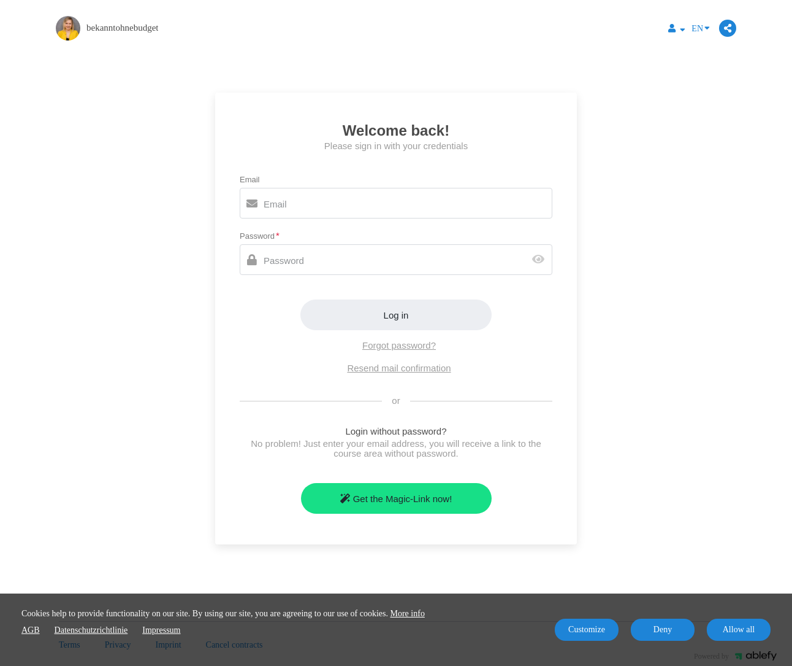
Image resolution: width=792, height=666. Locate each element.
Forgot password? (399, 345)
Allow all (739, 629)
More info (407, 613)
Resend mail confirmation (399, 368)
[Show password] (541, 260)
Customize (586, 629)
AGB (30, 630)
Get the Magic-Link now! (396, 499)
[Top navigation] (676, 30)
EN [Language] (700, 27)
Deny (662, 629)
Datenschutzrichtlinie (91, 630)
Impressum (161, 630)
